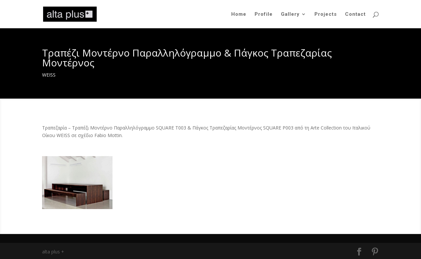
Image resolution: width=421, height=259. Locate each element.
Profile (264, 14)
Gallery (290, 14)
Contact (355, 14)
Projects (325, 14)
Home (238, 14)
